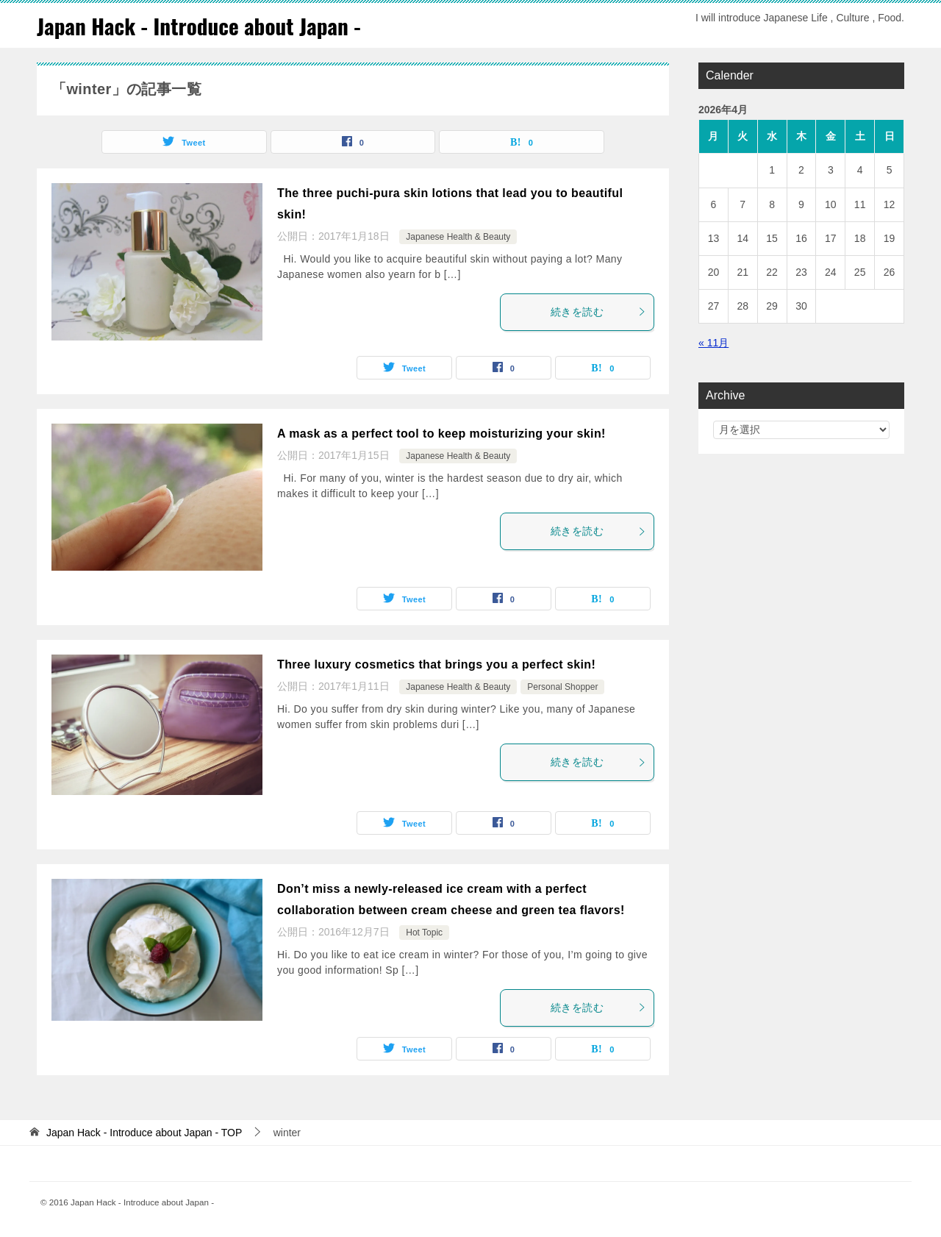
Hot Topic (424, 932)
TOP (144, 1132)
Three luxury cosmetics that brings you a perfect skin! (436, 664)
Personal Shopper (562, 687)
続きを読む (598, 312)
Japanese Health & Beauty (458, 237)
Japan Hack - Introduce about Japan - (203, 25)
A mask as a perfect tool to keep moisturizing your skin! (441, 433)
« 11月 (713, 343)
